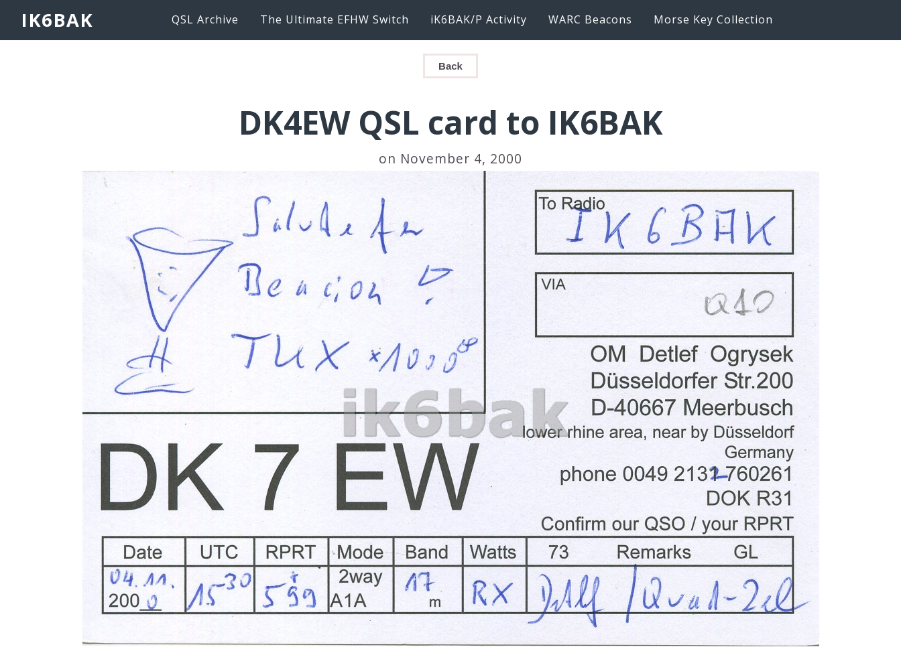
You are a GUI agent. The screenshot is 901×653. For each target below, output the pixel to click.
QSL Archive (205, 19)
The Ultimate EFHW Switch (334, 19)
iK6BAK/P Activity (478, 19)
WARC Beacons (590, 19)
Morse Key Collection (713, 19)
